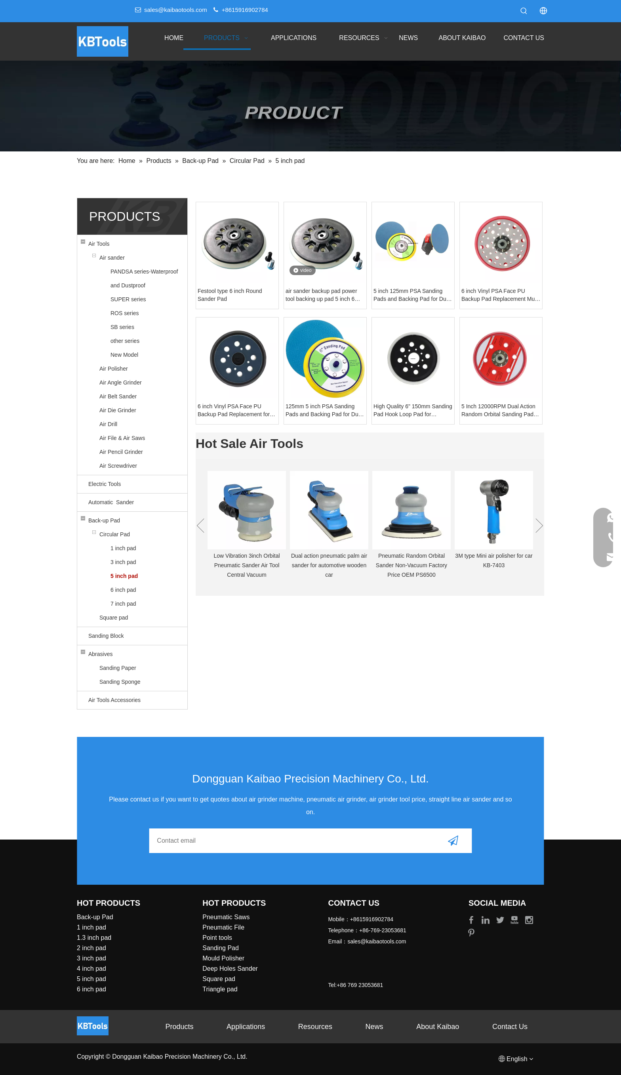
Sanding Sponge (120, 682)
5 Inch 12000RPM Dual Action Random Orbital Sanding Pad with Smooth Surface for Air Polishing (498, 410)
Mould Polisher (223, 958)
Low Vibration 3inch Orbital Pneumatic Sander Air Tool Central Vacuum (246, 565)
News (374, 1027)
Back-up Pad (104, 520)
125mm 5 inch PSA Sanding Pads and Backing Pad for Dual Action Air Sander (324, 410)
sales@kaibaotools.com (175, 9)
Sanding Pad (220, 948)
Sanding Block (106, 636)
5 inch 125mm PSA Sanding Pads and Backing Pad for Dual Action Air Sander (412, 295)
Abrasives (100, 654)
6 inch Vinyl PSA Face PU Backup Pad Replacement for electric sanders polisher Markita (234, 410)
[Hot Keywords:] (524, 11)
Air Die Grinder (117, 410)
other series (124, 341)
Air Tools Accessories (114, 700)
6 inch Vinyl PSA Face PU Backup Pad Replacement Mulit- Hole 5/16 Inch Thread (501, 295)
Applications (246, 1027)
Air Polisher (113, 368)
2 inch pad (91, 948)
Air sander (112, 257)
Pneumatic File (223, 927)
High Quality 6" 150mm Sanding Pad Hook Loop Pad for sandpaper (412, 410)
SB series (122, 327)
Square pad (113, 617)
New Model (124, 355)
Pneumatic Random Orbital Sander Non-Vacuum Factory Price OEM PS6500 (411, 565)
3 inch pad (123, 562)
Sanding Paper (117, 668)
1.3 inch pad (94, 937)
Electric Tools (104, 484)
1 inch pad (123, 548)
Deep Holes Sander (230, 968)
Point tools (217, 937)
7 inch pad (123, 604)
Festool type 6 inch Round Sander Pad (230, 295)
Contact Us (510, 1027)
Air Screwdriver (118, 466)
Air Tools (98, 244)
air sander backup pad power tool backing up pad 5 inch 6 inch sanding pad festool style (322, 295)
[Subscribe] (453, 841)
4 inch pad (91, 968)
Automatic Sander (111, 502)
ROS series (124, 313)
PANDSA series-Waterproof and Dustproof (144, 278)
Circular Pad (114, 534)
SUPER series (128, 299)
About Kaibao (437, 1027)
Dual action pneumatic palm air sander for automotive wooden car (329, 565)
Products (179, 1027)
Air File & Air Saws (122, 438)
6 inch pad (123, 590)
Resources (315, 1027)
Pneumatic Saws (226, 917)
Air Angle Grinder (120, 382)
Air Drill (108, 424)
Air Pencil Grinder (121, 452)
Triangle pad (219, 989)
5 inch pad (124, 576)
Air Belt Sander (118, 396)
